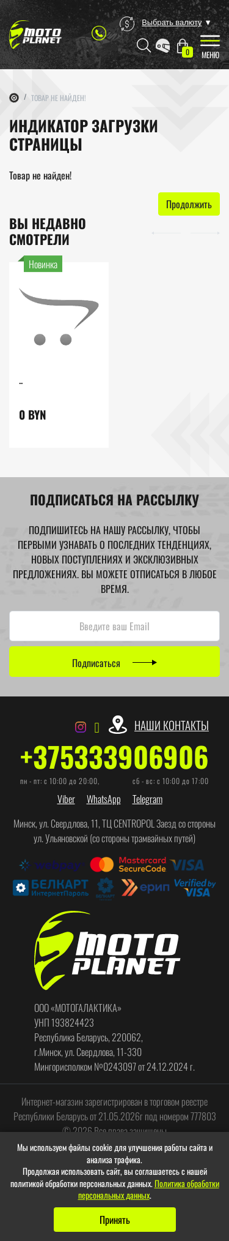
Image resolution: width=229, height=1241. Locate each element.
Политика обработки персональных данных (148, 1189)
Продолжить (189, 204)
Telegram (147, 798)
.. (21, 379)
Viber (66, 798)
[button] (166, 231)
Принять (115, 1219)
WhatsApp (104, 798)
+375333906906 (114, 756)
